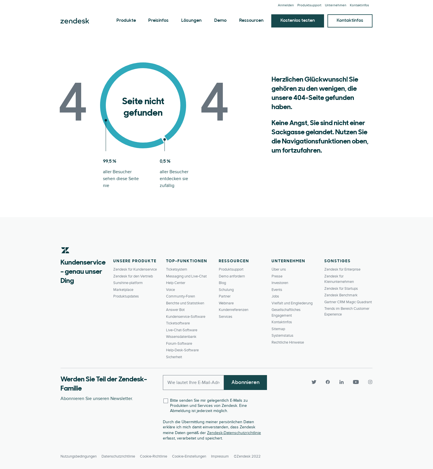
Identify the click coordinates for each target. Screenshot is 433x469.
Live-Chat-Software (181, 330)
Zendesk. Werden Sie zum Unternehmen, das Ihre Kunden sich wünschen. (75, 21)
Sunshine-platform (128, 283)
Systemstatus (282, 335)
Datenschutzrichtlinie (118, 456)
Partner (225, 296)
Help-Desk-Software (182, 350)
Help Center (175, 283)
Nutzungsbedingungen (79, 456)
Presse (277, 276)
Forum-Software (179, 343)
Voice (170, 289)
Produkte (126, 20)
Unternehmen (335, 5)
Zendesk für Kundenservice (135, 269)
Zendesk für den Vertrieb (133, 276)
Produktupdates (126, 296)
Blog (222, 283)
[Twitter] (314, 382)
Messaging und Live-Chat (186, 276)
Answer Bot (175, 310)
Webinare (226, 303)
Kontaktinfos (359, 5)
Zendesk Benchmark (341, 295)
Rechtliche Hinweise (288, 342)
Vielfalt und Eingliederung (292, 303)
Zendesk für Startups (341, 288)
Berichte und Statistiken (185, 303)
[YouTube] (355, 382)
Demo (220, 20)
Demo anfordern (232, 276)
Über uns (279, 269)
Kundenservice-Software (185, 316)
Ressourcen (251, 20)
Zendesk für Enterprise (342, 269)
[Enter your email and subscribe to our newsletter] (193, 382)
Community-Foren (180, 296)
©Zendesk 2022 (247, 456)
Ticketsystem (176, 269)
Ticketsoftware (178, 323)
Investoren (280, 283)
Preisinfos (158, 20)
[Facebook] (328, 382)
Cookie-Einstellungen (189, 456)
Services (225, 316)
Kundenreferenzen (233, 310)
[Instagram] (367, 382)
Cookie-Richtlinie (153, 456)
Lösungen (191, 20)
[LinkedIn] (341, 382)
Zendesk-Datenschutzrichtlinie (234, 432)
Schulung (226, 289)
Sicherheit (174, 357)
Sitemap (278, 329)
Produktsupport (309, 5)
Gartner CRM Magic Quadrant (348, 302)
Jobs (275, 296)
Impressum (220, 456)
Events (277, 289)
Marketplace (123, 289)
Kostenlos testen (297, 20)
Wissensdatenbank (181, 336)
